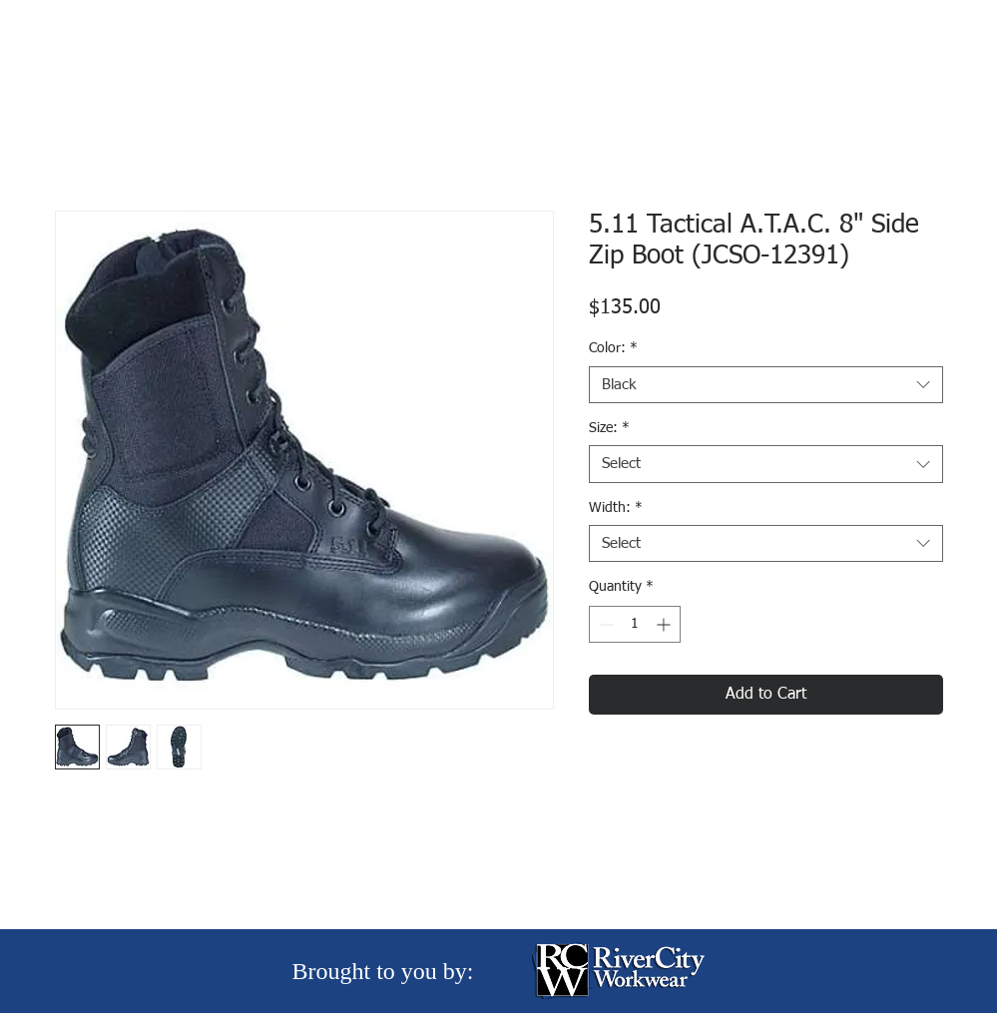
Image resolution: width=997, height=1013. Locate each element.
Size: (609, 428)
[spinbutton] (635, 624)
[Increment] (665, 624)
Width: (616, 508)
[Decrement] (604, 624)
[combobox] (766, 385)
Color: (613, 348)
